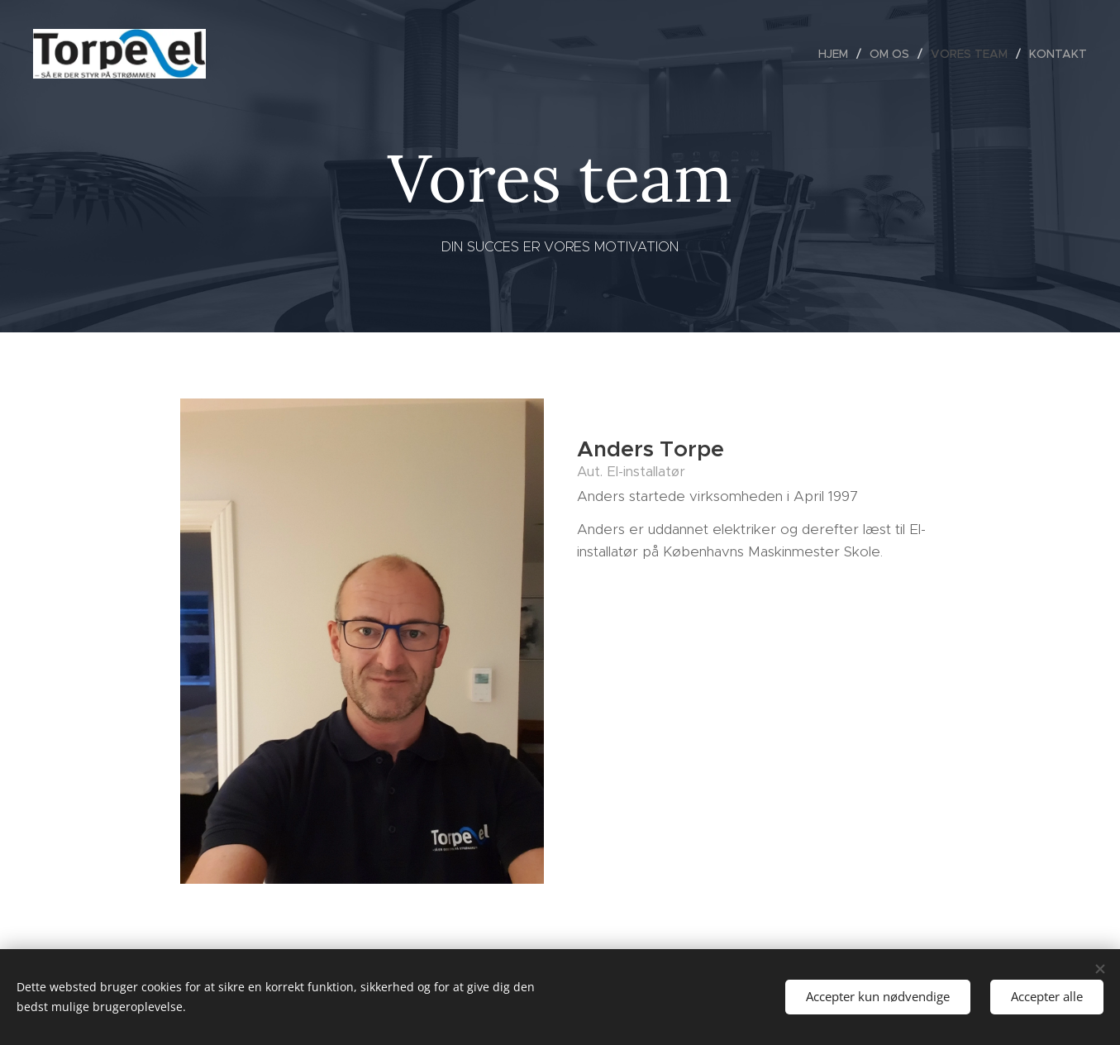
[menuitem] (837, 53)
